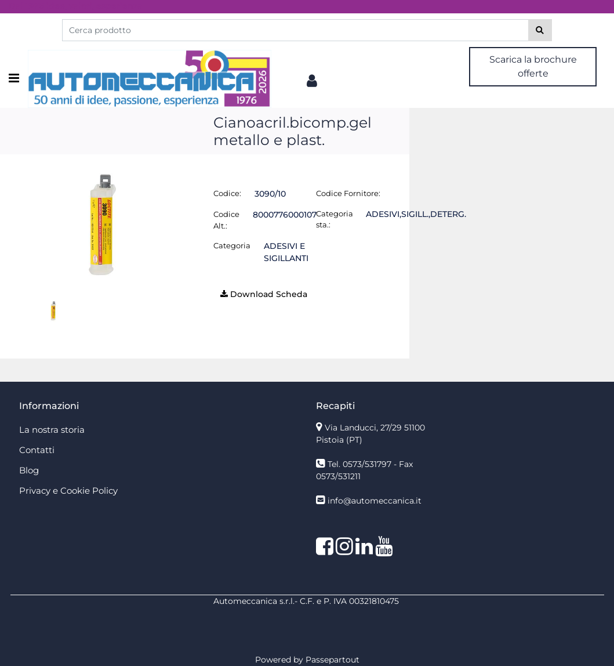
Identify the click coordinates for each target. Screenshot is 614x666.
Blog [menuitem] (29, 470)
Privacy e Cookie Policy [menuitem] (68, 490)
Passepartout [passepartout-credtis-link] (332, 659)
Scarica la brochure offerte (533, 66)
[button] (540, 30)
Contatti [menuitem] (37, 449)
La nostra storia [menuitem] (52, 429)
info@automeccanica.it (375, 500)
